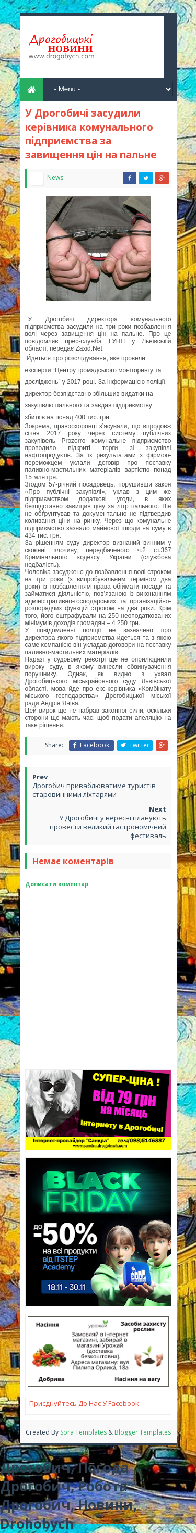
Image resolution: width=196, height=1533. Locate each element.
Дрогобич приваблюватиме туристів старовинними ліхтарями (94, 790)
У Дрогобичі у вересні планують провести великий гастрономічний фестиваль (108, 826)
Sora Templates (84, 1432)
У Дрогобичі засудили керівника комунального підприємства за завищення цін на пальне (91, 133)
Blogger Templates (142, 1432)
